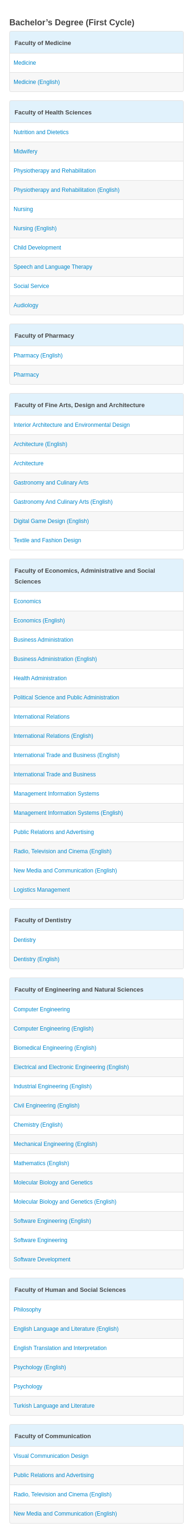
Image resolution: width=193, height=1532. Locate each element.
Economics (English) (39, 620)
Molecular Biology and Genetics (53, 1182)
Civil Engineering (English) (47, 1105)
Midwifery (25, 151)
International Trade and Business (55, 774)
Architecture (29, 463)
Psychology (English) (40, 1367)
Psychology (28, 1386)
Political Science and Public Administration (66, 697)
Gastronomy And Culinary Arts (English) (63, 502)
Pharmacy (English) (38, 355)
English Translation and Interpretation (60, 1348)
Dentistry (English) (36, 959)
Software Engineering (40, 1240)
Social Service (31, 286)
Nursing (23, 209)
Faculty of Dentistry (43, 920)
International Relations (41, 716)
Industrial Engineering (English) (53, 1086)
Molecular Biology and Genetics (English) (65, 1201)
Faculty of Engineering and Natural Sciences (79, 989)
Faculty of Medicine (43, 42)
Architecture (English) (40, 444)
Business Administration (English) (55, 659)
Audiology (26, 305)
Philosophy (27, 1309)
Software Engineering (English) (52, 1221)
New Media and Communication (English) (65, 870)
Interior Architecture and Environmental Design (72, 425)
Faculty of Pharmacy (44, 335)
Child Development (37, 247)
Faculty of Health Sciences (53, 112)
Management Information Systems (56, 793)
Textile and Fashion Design (47, 540)
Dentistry (25, 940)
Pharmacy (26, 375)
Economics (27, 601)
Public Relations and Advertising (54, 832)
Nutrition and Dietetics (41, 132)
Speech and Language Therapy (53, 267)
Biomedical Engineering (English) (55, 1048)
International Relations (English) (53, 736)
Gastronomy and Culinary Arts (51, 482)
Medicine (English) (37, 82)
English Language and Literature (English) (66, 1329)
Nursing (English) (35, 228)
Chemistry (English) (38, 1125)
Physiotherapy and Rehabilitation (55, 170)
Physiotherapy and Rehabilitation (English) (66, 190)
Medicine (25, 63)
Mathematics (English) (41, 1163)
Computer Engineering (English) (54, 1028)
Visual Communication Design (51, 1456)
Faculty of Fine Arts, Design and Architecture (80, 405)
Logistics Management (42, 890)
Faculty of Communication (53, 1436)
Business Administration (43, 640)
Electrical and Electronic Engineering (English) (71, 1067)
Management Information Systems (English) (68, 813)
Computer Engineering (42, 1009)
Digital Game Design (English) (51, 521)
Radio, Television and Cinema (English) (62, 851)
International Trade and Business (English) (66, 755)
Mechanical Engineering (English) (55, 1144)
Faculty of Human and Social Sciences (70, 1289)
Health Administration (40, 678)
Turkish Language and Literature (54, 1406)
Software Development (42, 1259)
